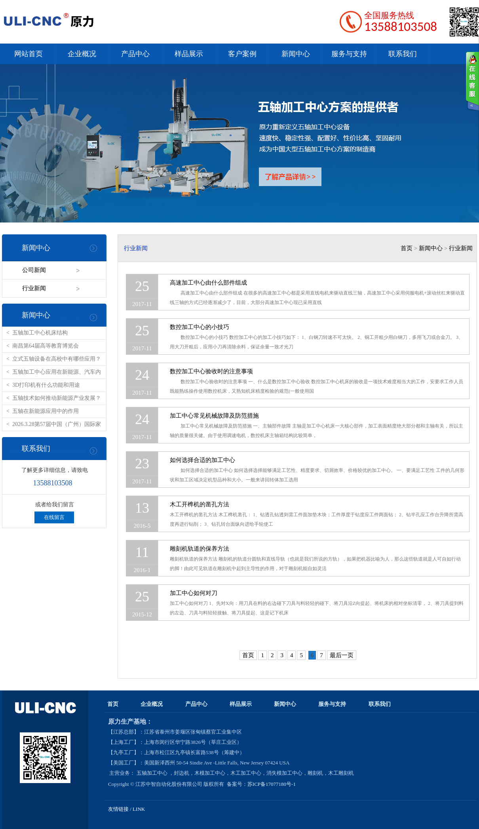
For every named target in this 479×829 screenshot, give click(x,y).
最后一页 (342, 655)
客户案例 (242, 54)
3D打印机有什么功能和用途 (46, 385)
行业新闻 (34, 288)
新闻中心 (295, 54)
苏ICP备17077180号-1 (272, 784)
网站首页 (28, 54)
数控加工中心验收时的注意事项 (211, 371)
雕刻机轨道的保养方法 (199, 549)
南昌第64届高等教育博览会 (45, 346)
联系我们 (402, 54)
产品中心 (135, 54)
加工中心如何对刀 (193, 593)
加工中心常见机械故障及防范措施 (214, 416)
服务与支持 (349, 54)
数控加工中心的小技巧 (199, 327)
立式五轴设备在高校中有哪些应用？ (56, 359)
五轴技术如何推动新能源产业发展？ (56, 398)
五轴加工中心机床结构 (40, 333)
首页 (406, 248)
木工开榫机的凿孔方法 (199, 504)
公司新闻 (34, 270)
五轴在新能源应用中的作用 (45, 411)
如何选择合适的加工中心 (202, 460)
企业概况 (82, 54)
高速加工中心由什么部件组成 (208, 283)
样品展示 (189, 54)
